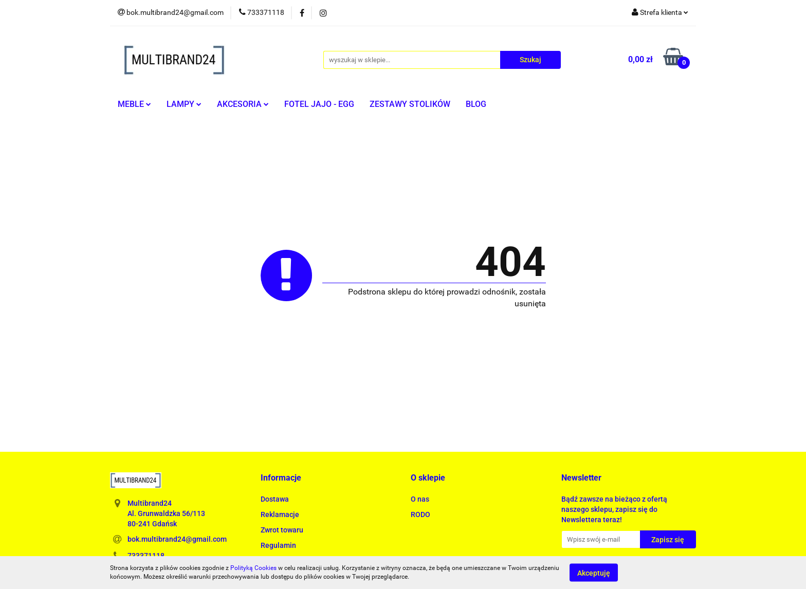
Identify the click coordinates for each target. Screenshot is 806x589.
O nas (420, 499)
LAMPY (184, 104)
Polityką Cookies (253, 568)
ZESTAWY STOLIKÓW (410, 104)
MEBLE (134, 104)
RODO (420, 514)
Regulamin (278, 545)
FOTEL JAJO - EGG (319, 104)
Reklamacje (280, 514)
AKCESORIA (243, 104)
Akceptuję (593, 572)
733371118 (145, 555)
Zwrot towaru (282, 530)
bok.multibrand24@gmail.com (177, 539)
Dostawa (275, 499)
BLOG (476, 104)
